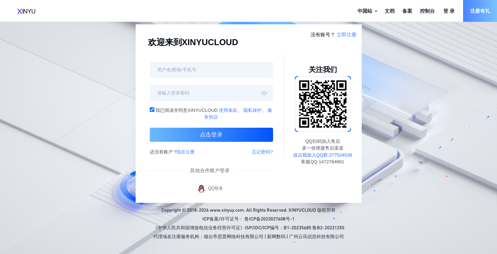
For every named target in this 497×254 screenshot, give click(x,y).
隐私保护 (252, 110)
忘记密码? (262, 152)
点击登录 (211, 135)
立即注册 (346, 34)
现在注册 (185, 152)
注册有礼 (480, 11)
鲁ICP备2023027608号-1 (269, 219)
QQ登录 (209, 189)
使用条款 (228, 110)
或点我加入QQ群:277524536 (322, 155)
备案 (407, 11)
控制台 (427, 11)
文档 (390, 11)
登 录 (449, 11)
